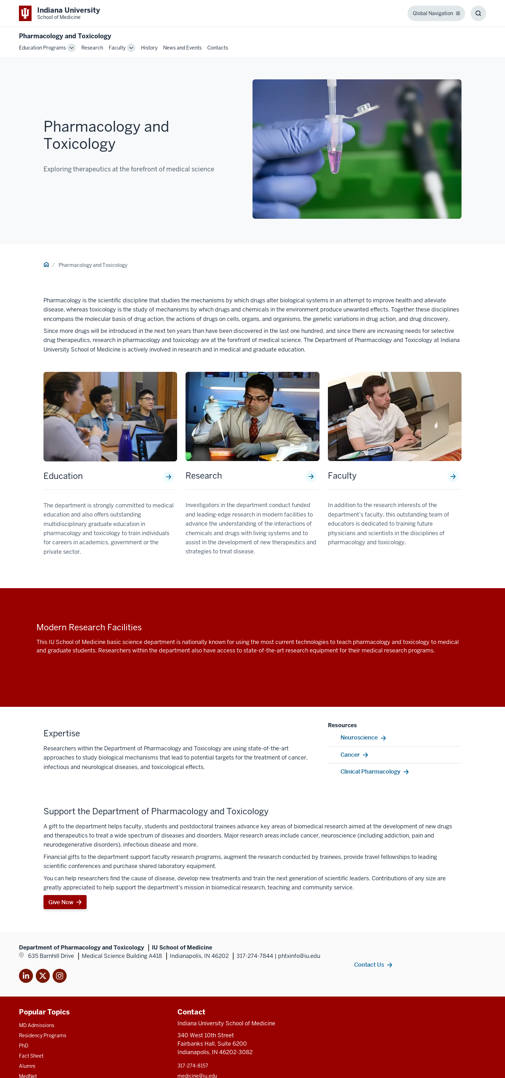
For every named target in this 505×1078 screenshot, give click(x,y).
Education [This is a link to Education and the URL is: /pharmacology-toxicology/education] (63, 476)
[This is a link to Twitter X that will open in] (43, 977)
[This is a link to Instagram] (60, 977)
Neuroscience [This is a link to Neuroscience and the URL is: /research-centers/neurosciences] (359, 737)
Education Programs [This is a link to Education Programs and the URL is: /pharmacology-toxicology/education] (42, 48)
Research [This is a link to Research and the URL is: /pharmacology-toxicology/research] (92, 48)
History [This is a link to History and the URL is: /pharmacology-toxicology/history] (149, 48)
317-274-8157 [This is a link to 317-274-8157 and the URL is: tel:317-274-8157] (192, 1066)
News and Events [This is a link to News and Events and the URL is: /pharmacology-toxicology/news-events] (182, 48)
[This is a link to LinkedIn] (26, 977)
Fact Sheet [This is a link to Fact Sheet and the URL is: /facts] (31, 1056)
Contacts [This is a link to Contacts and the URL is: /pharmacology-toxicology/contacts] (217, 48)
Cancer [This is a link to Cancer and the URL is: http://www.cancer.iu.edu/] (350, 754)
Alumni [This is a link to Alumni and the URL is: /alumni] (27, 1066)
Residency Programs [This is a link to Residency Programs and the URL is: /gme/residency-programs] (42, 1035)
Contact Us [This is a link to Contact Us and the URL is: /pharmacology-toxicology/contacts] (369, 964)
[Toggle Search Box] (478, 13)
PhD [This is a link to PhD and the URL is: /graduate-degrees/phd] (23, 1046)
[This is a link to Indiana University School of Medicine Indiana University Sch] (59, 13)
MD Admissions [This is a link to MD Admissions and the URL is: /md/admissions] (36, 1025)
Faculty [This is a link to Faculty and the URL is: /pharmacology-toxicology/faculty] (117, 48)
